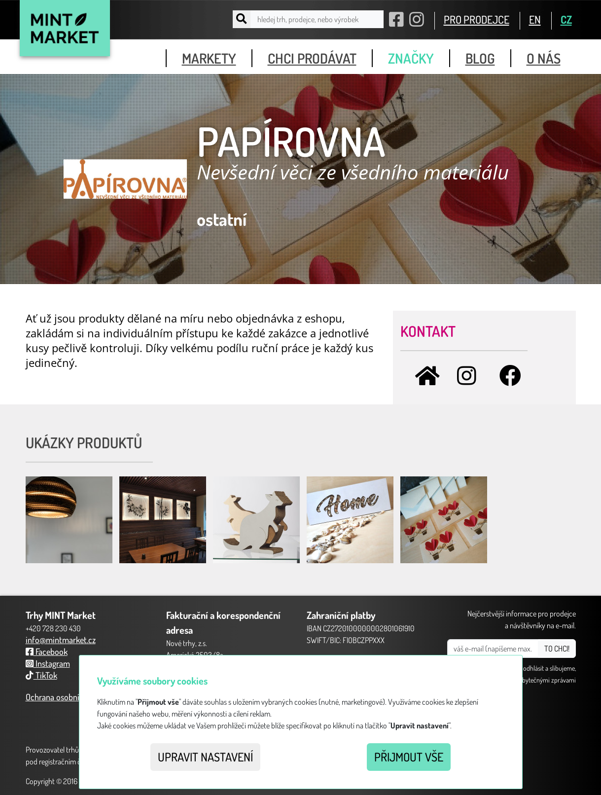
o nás (544, 58)
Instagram (48, 663)
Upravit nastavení (205, 756)
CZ (566, 19)
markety (209, 58)
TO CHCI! (556, 648)
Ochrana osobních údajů (67, 696)
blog (480, 58)
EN (535, 19)
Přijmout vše (408, 756)
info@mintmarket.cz (61, 639)
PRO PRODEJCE (476, 19)
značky (411, 58)
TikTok (41, 675)
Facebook (47, 651)
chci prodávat (312, 58)
